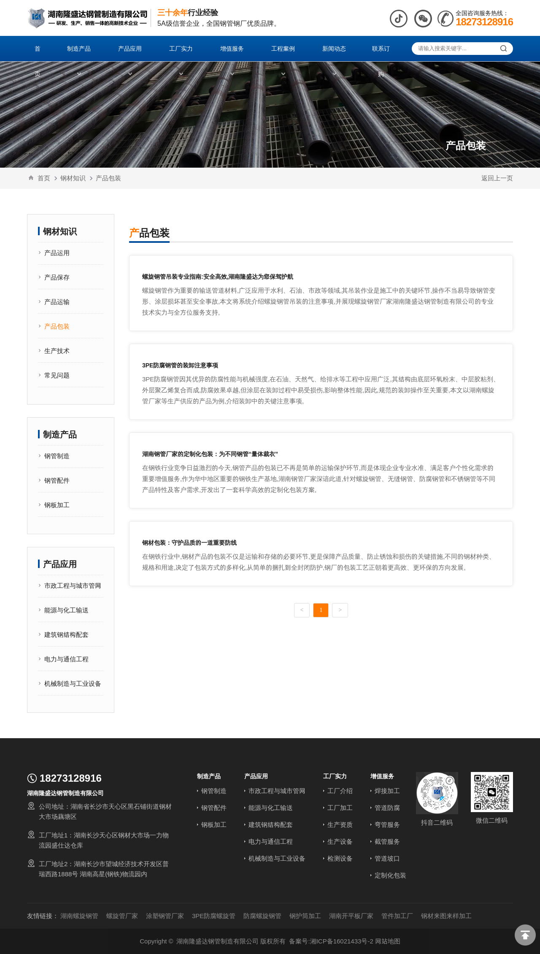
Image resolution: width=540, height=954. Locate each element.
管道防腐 (387, 807)
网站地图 (387, 941)
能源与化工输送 (66, 610)
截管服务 (387, 841)
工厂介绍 (340, 790)
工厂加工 (340, 807)
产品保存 (57, 277)
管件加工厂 (397, 915)
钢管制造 (57, 455)
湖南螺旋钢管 (79, 915)
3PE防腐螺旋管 (213, 915)
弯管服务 (387, 824)
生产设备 (340, 841)
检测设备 (340, 858)
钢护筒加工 (305, 915)
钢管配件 (57, 480)
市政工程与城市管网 (72, 585)
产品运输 (57, 301)
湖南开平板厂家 (351, 915)
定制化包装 (390, 875)
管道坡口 (387, 858)
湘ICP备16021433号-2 (341, 941)
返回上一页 (497, 178)
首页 (44, 178)
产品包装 (108, 178)
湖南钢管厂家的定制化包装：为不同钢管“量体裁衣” (210, 454)
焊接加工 (387, 790)
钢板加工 (57, 504)
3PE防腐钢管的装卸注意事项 (180, 365)
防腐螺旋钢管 (262, 915)
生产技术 (57, 350)
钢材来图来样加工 (446, 915)
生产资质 (340, 824)
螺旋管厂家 (122, 915)
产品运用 (57, 252)
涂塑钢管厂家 (165, 915)
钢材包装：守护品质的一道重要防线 (189, 542)
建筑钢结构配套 (66, 634)
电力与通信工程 (66, 659)
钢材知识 (73, 178)
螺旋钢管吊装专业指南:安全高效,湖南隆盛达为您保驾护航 (218, 276)
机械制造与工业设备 (72, 683)
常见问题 (57, 375)
